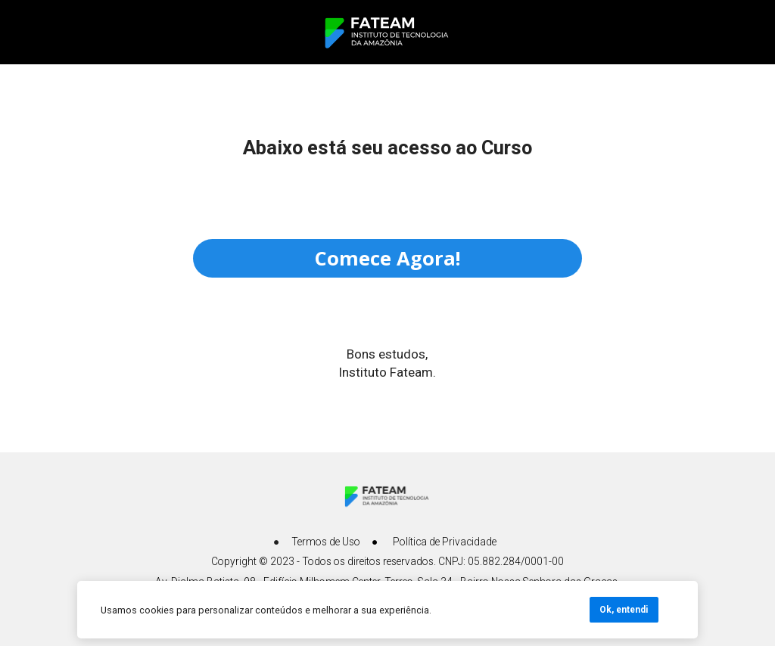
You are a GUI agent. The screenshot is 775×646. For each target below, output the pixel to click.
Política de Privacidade (444, 542)
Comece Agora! (387, 258)
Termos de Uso (325, 542)
